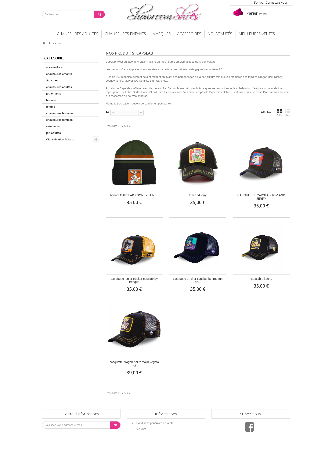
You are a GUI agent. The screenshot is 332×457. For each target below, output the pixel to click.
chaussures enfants (125, 33)
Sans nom (52, 80)
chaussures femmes (59, 119)
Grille (279, 113)
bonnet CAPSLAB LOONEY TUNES (134, 195)
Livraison (141, 428)
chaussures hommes (59, 113)
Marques (161, 33)
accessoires (189, 33)
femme (50, 106)
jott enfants (53, 93)
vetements (53, 126)
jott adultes (53, 132)
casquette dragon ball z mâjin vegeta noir (134, 364)
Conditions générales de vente (155, 423)
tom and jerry (197, 195)
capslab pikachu (261, 278)
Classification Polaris (60, 139)
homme (51, 100)
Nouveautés (220, 33)
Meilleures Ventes (257, 33)
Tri (107, 112)
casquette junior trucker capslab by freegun (134, 280)
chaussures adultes (77, 33)
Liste (287, 113)
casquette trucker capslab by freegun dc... (198, 280)
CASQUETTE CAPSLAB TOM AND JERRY (261, 197)
